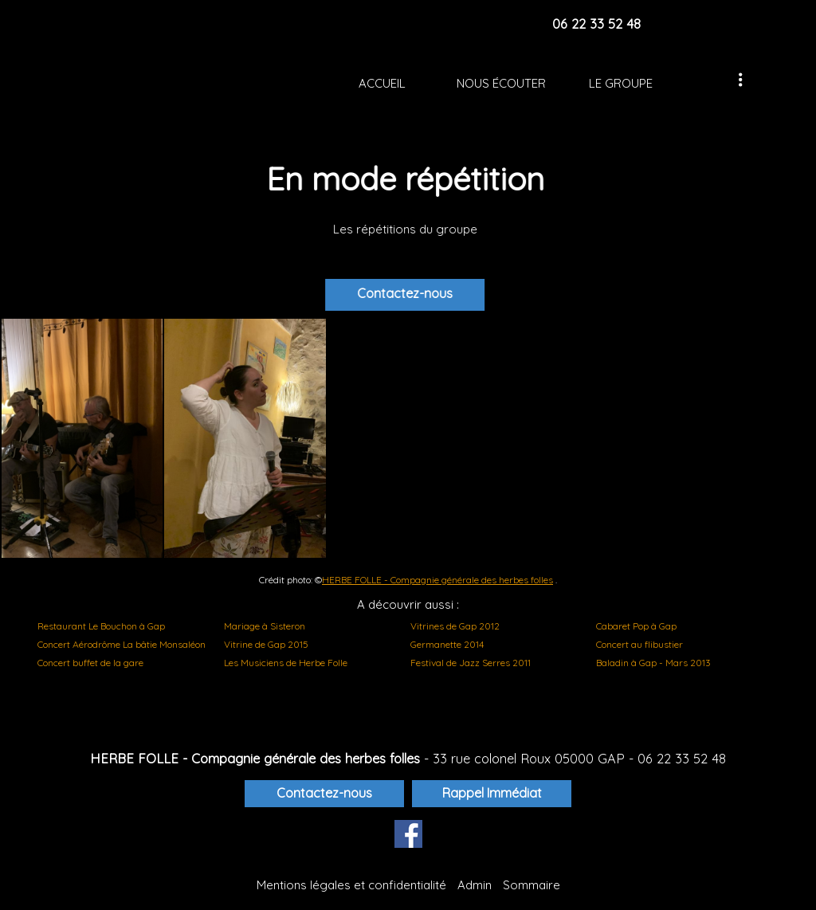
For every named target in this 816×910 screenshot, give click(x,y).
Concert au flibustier (639, 644)
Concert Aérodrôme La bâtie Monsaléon (121, 644)
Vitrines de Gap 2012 (455, 626)
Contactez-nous (415, 293)
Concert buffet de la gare (90, 663)
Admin (474, 884)
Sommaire (531, 884)
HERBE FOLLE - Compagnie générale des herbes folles (437, 580)
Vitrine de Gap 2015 (266, 644)
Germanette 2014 (447, 644)
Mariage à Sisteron (264, 626)
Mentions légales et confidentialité (351, 884)
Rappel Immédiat (492, 793)
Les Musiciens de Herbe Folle (285, 663)
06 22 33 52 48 (682, 758)
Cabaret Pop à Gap (636, 626)
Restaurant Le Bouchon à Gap (101, 626)
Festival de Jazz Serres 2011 (470, 663)
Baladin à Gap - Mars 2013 (653, 663)
